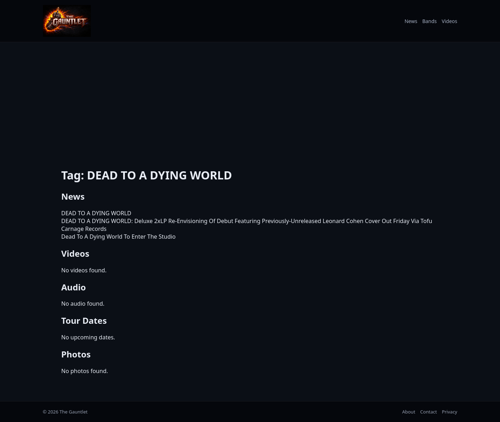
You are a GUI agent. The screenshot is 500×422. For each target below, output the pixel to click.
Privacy (449, 412)
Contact (428, 412)
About (408, 412)
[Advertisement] (250, 100)
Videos (449, 21)
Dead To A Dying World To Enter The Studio (118, 236)
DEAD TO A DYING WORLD (96, 213)
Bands (429, 21)
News (411, 21)
